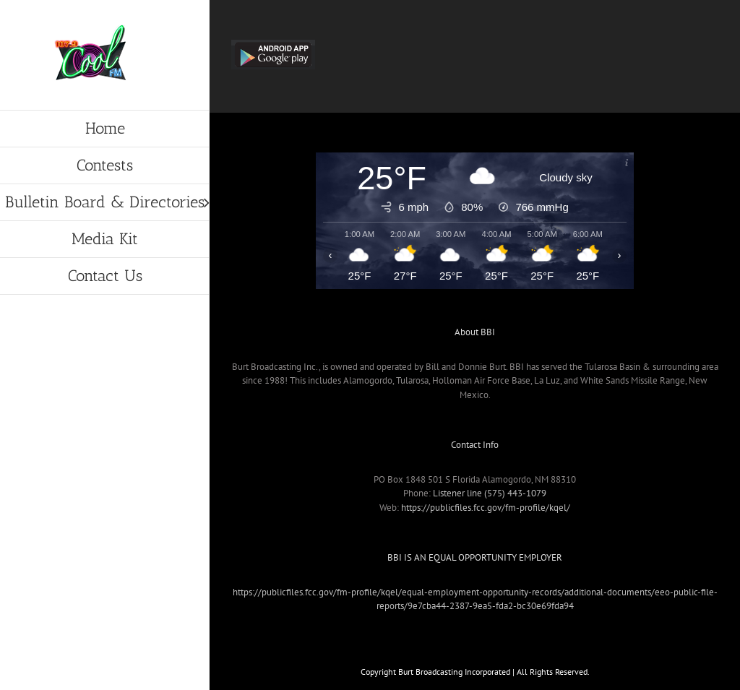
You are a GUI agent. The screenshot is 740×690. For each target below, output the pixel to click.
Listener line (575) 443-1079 (489, 493)
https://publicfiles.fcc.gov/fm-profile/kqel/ (485, 507)
